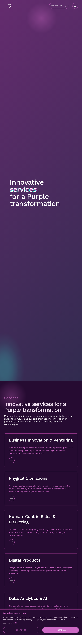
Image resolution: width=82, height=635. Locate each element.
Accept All (60, 630)
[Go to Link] (41, 460)
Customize (21, 630)
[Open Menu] (75, 6)
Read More (14, 623)
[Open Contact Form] (58, 6)
